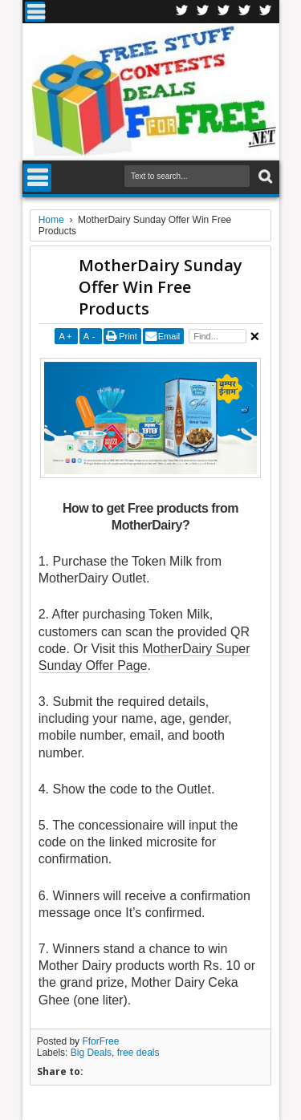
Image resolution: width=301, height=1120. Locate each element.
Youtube (265, 11)
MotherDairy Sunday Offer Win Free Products (160, 286)
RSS (244, 11)
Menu (35, 12)
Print (128, 336)
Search (264, 177)
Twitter (203, 11)
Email (169, 336)
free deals (138, 1052)
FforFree (100, 1041)
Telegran (224, 11)
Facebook (182, 11)
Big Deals (91, 1052)
